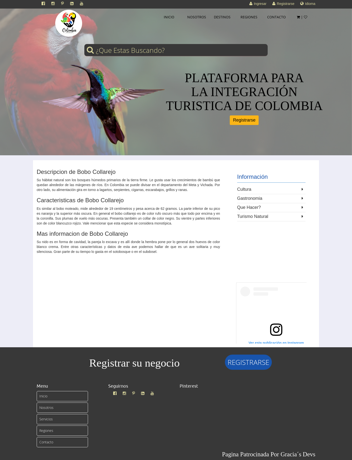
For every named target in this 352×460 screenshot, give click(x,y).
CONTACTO (276, 17)
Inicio (43, 396)
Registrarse (244, 120)
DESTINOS (222, 17)
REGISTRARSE (248, 362)
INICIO (169, 17)
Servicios (46, 419)
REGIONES (249, 17)
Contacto (46, 442)
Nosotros (46, 407)
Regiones (46, 430)
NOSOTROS (196, 17)
